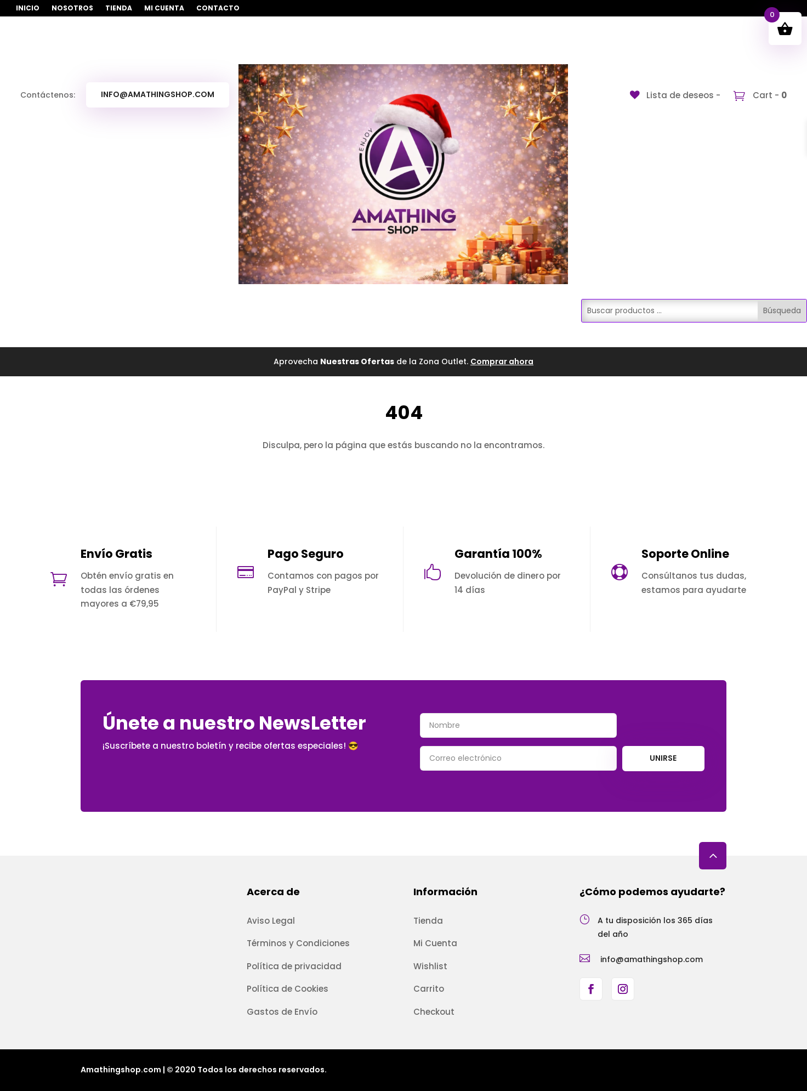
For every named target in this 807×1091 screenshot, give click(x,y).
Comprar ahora (501, 361)
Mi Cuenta (164, 8)
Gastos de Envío (282, 1011)
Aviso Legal (271, 920)
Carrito (428, 988)
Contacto (218, 8)
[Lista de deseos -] (675, 95)
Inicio (27, 8)
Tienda (118, 8)
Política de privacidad (294, 966)
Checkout (433, 1011)
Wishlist (430, 966)
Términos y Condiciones (298, 943)
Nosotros (72, 8)
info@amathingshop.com (157, 94)
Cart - (769, 95)
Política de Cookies (287, 988)
